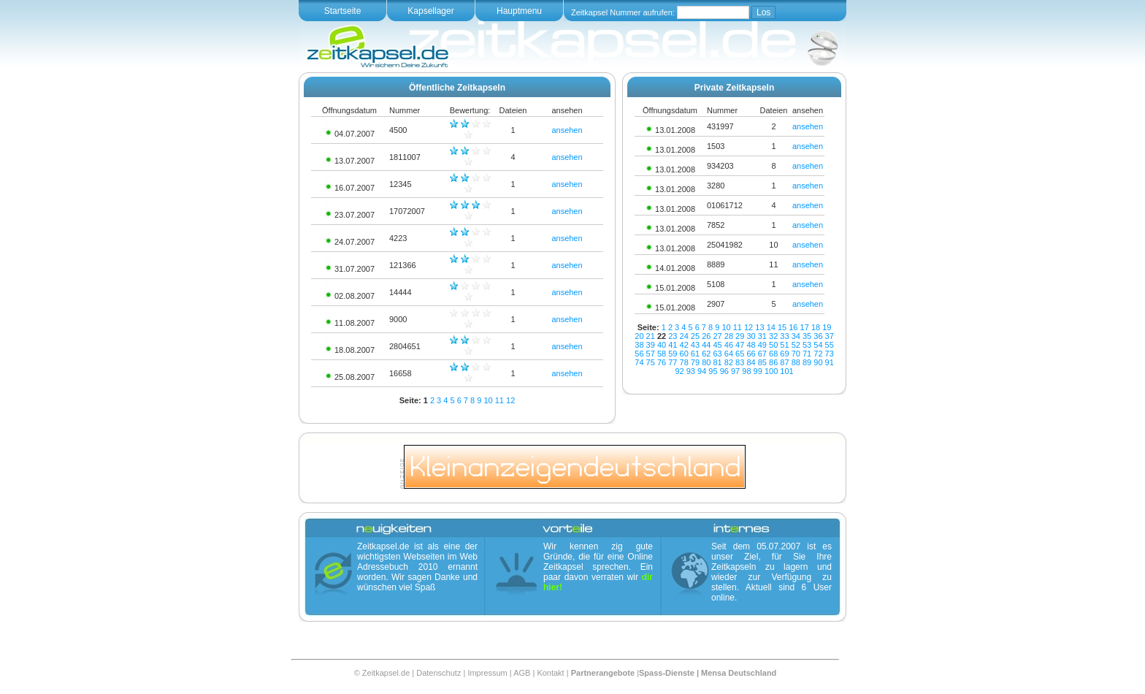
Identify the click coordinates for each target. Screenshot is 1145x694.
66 (750, 353)
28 (728, 336)
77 (672, 362)
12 (510, 400)
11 (499, 400)
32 (773, 336)
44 (706, 344)
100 (771, 371)
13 (759, 327)
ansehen (566, 130)
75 (650, 362)
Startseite (342, 11)
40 (661, 344)
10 (487, 400)
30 (750, 336)
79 (695, 362)
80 (706, 362)
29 (739, 336)
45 (717, 344)
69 (784, 353)
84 (750, 362)
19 (826, 327)
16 (793, 327)
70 (796, 353)
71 (807, 353)
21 (650, 336)
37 (829, 336)
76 (661, 362)
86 (773, 362)
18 (815, 327)
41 (672, 344)
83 (739, 362)
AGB (521, 672)
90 (817, 362)
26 (706, 336)
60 (684, 353)
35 (807, 336)
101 (786, 371)
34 (796, 336)
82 (728, 362)
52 (796, 344)
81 (717, 362)
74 (639, 362)
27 (717, 336)
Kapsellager (430, 11)
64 (728, 353)
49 (762, 344)
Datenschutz (438, 672)
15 (782, 327)
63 (717, 353)
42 (684, 344)
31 (762, 336)
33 (784, 336)
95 (712, 371)
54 (817, 344)
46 (728, 344)
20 (639, 336)
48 (750, 344)
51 (784, 344)
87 (784, 362)
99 (758, 371)
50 (773, 344)
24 (684, 336)
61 (695, 353)
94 (701, 371)
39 (650, 344)
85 (762, 362)
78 (684, 362)
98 (746, 371)
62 (706, 353)
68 (773, 353)
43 (695, 344)
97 (735, 371)
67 (762, 353)
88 (796, 362)
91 (829, 362)
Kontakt (550, 672)
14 (771, 327)
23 (672, 336)
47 (739, 344)
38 (639, 344)
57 (650, 353)
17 (804, 327)
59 (672, 353)
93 (690, 371)
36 (817, 336)
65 (739, 353)
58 (661, 353)
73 (829, 353)
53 (807, 344)
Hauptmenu (519, 11)
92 (679, 371)
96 (724, 371)
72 (817, 353)
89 (807, 362)
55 (829, 344)
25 (695, 336)
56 (639, 353)
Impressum (487, 672)
